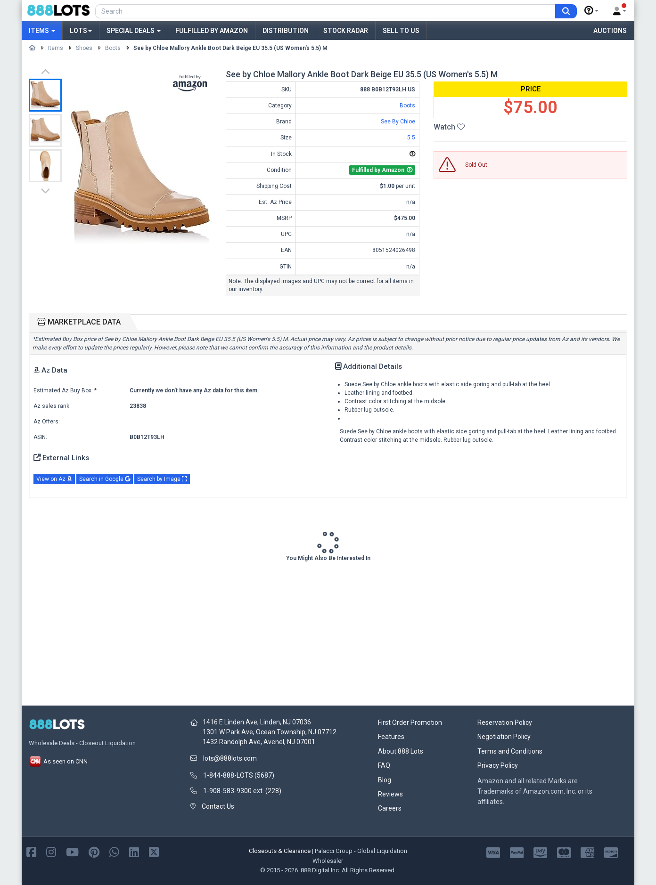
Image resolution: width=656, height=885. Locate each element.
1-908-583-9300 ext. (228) (242, 791)
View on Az (54, 479)
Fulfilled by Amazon (211, 30)
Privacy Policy (497, 765)
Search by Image (162, 479)
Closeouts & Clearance (280, 850)
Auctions (610, 30)
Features (391, 736)
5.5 (411, 137)
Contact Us (218, 806)
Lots (81, 30)
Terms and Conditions (509, 751)
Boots (113, 48)
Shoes (84, 48)
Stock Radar (345, 30)
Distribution (285, 30)
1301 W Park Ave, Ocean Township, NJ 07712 (269, 732)
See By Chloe (398, 121)
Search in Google (104, 479)
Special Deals (134, 30)
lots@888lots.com (230, 758)
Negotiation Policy (504, 736)
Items (42, 30)
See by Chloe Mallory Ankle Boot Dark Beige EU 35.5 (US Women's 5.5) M (230, 48)
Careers (390, 808)
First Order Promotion (410, 722)
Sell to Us (401, 30)
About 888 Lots (400, 751)
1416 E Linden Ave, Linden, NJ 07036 (257, 722)
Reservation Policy (504, 722)
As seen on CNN (58, 761)
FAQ (384, 765)
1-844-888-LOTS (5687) (238, 775)
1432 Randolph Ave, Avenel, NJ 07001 (259, 742)
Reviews (390, 794)
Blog (384, 780)
